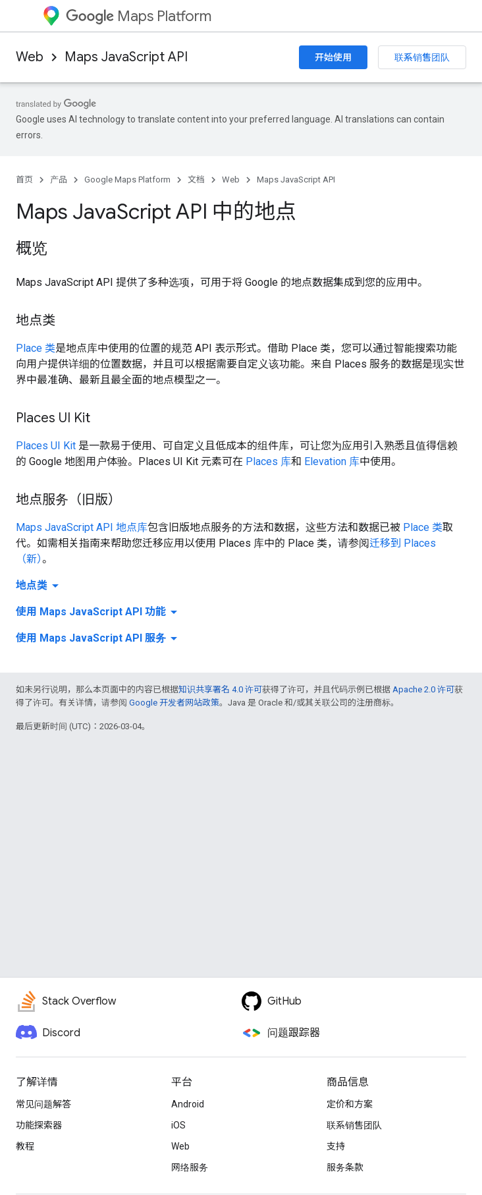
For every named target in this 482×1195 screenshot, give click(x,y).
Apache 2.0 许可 (423, 689)
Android (187, 1104)
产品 (58, 179)
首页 (24, 179)
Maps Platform (138, 16)
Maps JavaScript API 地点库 (81, 527)
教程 (25, 1146)
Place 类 (35, 348)
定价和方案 (350, 1104)
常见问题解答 (43, 1104)
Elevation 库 (332, 461)
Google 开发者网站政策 (174, 703)
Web (29, 57)
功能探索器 (39, 1125)
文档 (196, 179)
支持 (336, 1146)
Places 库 (268, 461)
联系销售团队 (422, 57)
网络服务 (189, 1167)
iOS (178, 1125)
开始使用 (333, 57)
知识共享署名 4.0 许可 (220, 689)
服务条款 (345, 1167)
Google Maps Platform (127, 179)
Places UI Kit (46, 445)
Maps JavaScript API (126, 57)
